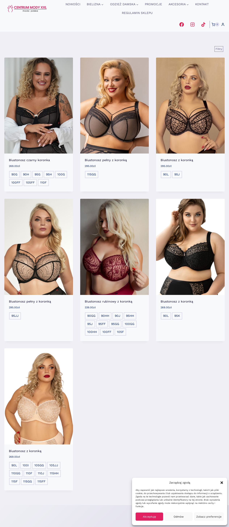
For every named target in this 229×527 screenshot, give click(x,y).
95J (177, 174)
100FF (15, 182)
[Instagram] (192, 24)
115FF (41, 481)
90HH (105, 316)
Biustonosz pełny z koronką (106, 160)
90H (26, 174)
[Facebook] (181, 24)
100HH (92, 332)
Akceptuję (149, 516)
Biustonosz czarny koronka (29, 160)
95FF (102, 324)
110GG (15, 473)
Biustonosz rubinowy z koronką (108, 301)
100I (26, 465)
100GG (129, 324)
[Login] (223, 24)
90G (14, 174)
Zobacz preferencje (209, 516)
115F (14, 481)
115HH (54, 473)
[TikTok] (203, 24)
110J (41, 473)
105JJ (53, 465)
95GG (115, 324)
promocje (153, 4)
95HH (130, 316)
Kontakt (202, 4)
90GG (91, 316)
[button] (222, 482)
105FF (30, 182)
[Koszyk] (215, 24)
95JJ (15, 316)
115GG (91, 174)
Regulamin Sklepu (137, 13)
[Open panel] (219, 49)
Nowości (73, 4)
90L (166, 174)
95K (177, 316)
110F (43, 182)
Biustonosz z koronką (177, 160)
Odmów (179, 516)
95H (49, 174)
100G (61, 174)
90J (117, 316)
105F (120, 332)
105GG (39, 465)
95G (37, 174)
